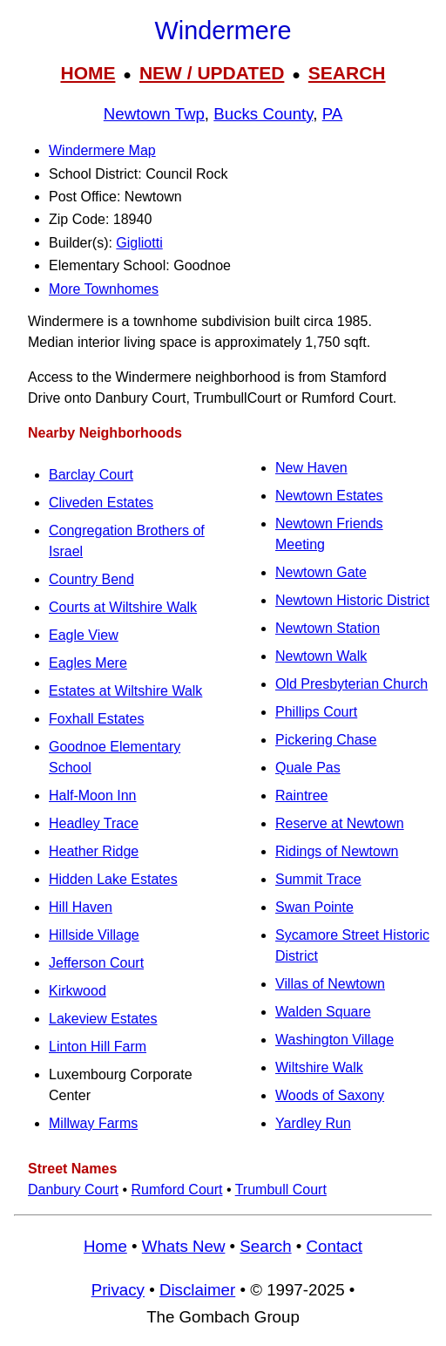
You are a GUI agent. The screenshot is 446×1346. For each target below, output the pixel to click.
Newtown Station (327, 628)
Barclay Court (91, 474)
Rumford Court (177, 1189)
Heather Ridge (94, 851)
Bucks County (263, 114)
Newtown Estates (329, 495)
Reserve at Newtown (339, 823)
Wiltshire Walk (319, 1067)
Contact (334, 1246)
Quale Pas (308, 767)
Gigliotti (139, 242)
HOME (87, 73)
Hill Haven (80, 907)
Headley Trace (94, 823)
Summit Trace (318, 879)
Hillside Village (94, 935)
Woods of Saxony (329, 1095)
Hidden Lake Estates (113, 879)
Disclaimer (197, 1290)
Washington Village (334, 1039)
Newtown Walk (321, 656)
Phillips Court (316, 711)
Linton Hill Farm (97, 1046)
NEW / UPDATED (211, 73)
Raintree (301, 795)
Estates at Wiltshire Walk (125, 690)
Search (265, 1246)
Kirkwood (77, 990)
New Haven (311, 467)
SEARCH (347, 73)
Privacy (118, 1290)
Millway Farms (93, 1123)
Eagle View (83, 635)
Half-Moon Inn (93, 795)
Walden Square (323, 1011)
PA (332, 114)
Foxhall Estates (96, 718)
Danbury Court (73, 1189)
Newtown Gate (321, 572)
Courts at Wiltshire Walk (123, 607)
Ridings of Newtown (336, 851)
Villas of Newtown (330, 983)
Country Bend (91, 579)
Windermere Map (102, 150)
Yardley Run (313, 1123)
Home (105, 1246)
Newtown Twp (154, 114)
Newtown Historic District (352, 600)
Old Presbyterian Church (351, 683)
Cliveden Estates (101, 502)
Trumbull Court (281, 1189)
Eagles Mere (88, 663)
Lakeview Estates (103, 1018)
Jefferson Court (96, 962)
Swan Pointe (314, 907)
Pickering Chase (326, 739)
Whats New (184, 1246)
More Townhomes (104, 289)
